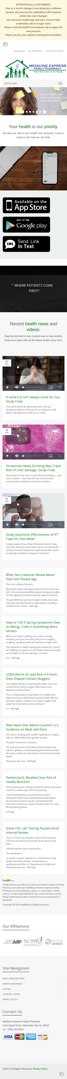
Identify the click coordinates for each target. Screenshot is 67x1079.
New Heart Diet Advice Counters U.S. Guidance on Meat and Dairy (32, 727)
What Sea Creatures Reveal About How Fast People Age (30, 577)
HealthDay (25, 904)
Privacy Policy (10, 999)
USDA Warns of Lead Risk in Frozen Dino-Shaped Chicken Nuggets (31, 676)
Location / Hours (54, 51)
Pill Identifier (35, 51)
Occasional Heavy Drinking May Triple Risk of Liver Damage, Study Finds (33, 468)
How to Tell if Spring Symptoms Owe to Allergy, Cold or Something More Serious (33, 626)
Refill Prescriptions (14, 979)
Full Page (33, 606)
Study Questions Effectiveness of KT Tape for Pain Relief (32, 536)
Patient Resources (12, 984)
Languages (19, 51)
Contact (7, 989)
